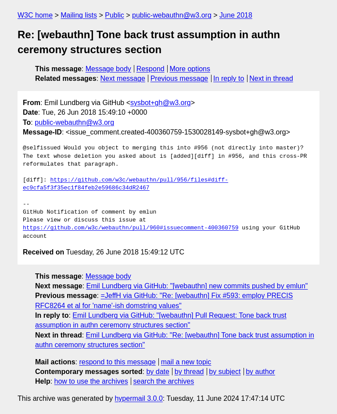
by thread (189, 371)
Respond (150, 69)
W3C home (35, 15)
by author (260, 371)
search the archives (163, 381)
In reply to (228, 78)
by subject (224, 371)
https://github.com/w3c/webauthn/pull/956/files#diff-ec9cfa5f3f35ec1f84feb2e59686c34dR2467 (125, 184)
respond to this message (117, 362)
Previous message (179, 78)
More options (190, 69)
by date (157, 371)
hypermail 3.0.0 (138, 398)
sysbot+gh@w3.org (160, 102)
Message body (108, 69)
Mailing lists (79, 15)
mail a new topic (186, 362)
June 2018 (235, 15)
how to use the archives (91, 381)
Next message (122, 78)
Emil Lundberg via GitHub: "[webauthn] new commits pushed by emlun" (197, 286)
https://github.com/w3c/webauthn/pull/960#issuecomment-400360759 (130, 228)
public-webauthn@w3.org (172, 15)
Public (114, 15)
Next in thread (271, 78)
